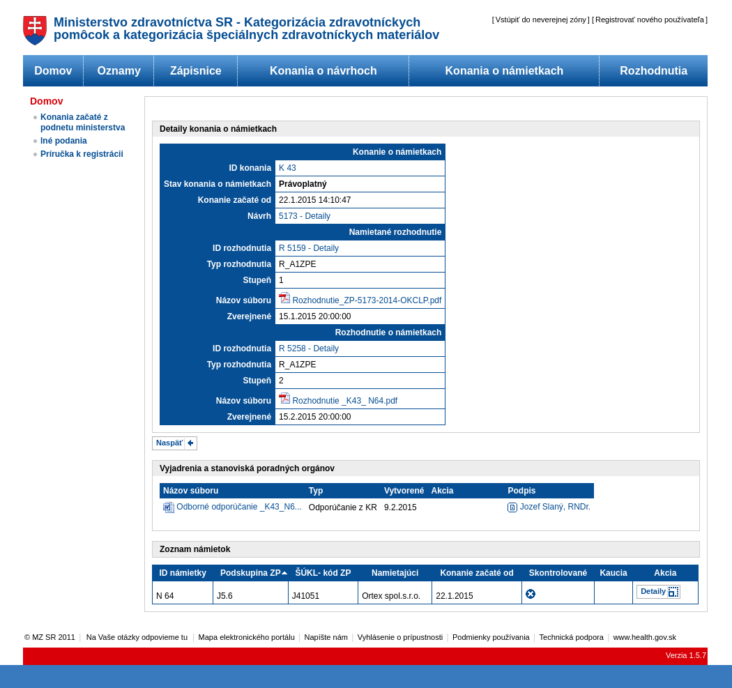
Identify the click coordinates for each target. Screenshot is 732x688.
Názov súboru (243, 300)
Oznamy (119, 71)
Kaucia (613, 573)
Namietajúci (395, 573)
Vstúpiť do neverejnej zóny (541, 19)
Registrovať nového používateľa (649, 19)
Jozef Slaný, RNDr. (549, 507)
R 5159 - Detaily (309, 248)
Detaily (653, 591)
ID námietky (183, 573)
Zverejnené (249, 316)
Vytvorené (404, 491)
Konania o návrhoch (323, 71)
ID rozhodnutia (242, 248)
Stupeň (257, 280)
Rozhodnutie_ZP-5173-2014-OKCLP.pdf (366, 300)
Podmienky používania (491, 637)
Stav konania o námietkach (217, 184)
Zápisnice (196, 71)
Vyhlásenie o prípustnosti (400, 637)
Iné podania (63, 141)
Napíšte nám (326, 637)
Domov (53, 71)
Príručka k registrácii (81, 154)
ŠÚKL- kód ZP (323, 573)
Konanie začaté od (234, 200)
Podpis (521, 491)
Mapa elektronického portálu (247, 637)
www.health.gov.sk (644, 637)
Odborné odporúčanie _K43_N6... (238, 507)
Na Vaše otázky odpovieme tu (138, 637)
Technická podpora (572, 637)
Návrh (259, 216)
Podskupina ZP (250, 573)
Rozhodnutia (653, 71)
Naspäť (169, 442)
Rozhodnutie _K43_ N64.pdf (344, 401)
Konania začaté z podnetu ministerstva (82, 122)
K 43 (287, 168)
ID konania (250, 168)
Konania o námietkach (504, 71)
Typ (316, 491)
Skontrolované (558, 573)
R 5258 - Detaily (309, 348)
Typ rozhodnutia (239, 264)
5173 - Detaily (304, 216)
